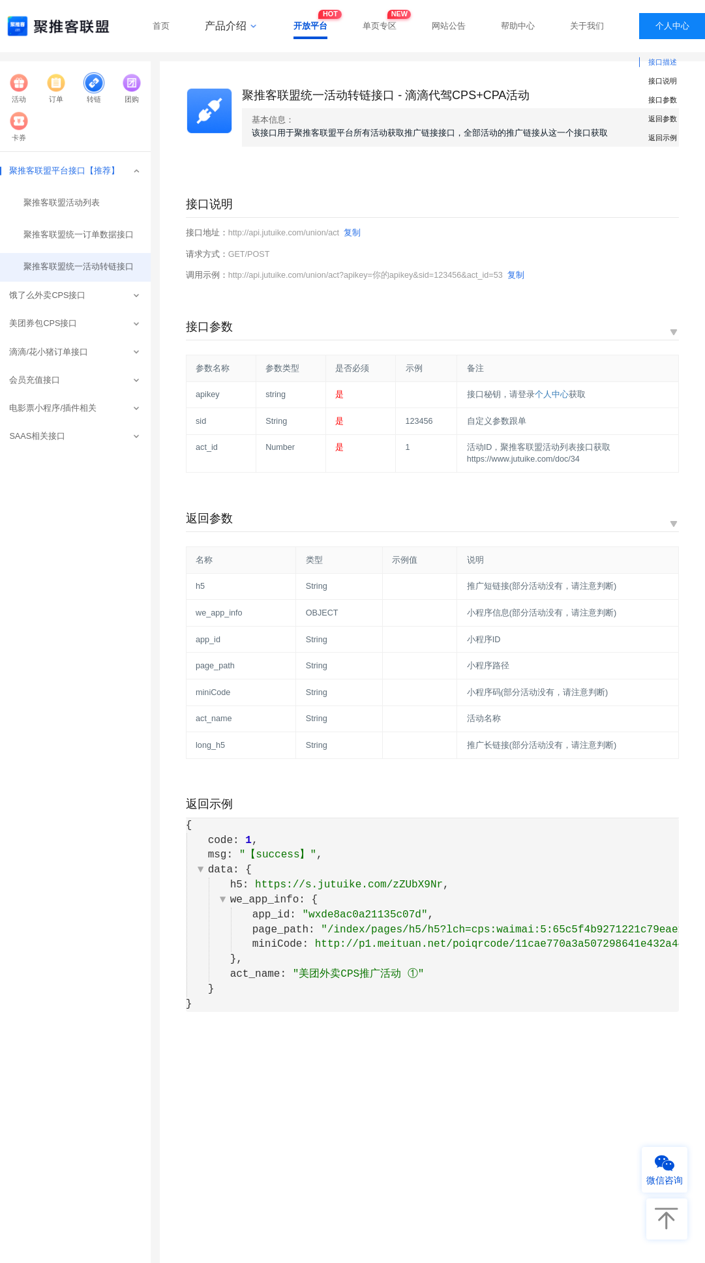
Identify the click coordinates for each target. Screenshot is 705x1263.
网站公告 (449, 26)
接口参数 (662, 100)
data (220, 870)
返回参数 (662, 119)
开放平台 (310, 22)
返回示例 (662, 137)
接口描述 (662, 62)
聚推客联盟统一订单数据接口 (74, 234)
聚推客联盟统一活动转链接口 (74, 266)
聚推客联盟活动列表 (58, 202)
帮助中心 (518, 26)
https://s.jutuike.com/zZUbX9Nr (349, 885)
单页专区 (380, 22)
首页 (161, 26)
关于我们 (587, 26)
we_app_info (264, 900)
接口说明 (662, 81)
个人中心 (672, 26)
